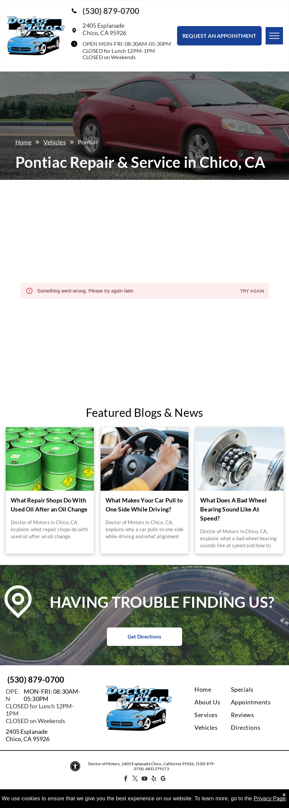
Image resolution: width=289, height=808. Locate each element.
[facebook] (126, 780)
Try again (252, 291)
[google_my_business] (163, 780)
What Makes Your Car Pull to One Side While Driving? (144, 504)
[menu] (274, 35)
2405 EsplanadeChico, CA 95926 (104, 29)
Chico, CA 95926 (27, 738)
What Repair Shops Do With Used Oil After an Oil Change (49, 504)
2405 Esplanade (26, 731)
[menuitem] (221, 689)
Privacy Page (270, 798)
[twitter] (135, 780)
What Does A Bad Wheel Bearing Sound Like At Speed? (233, 509)
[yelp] (154, 780)
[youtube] (144, 780)
